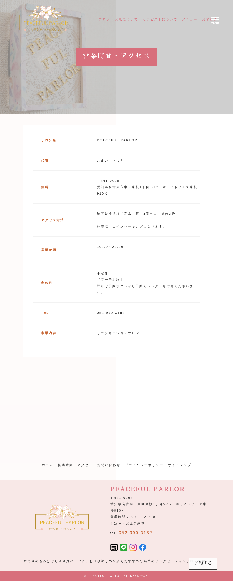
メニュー (190, 19)
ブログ (104, 19)
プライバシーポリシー (144, 465)
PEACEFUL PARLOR (105, 576)
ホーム (47, 465)
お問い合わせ (108, 465)
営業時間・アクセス (75, 465)
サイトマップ (179, 465)
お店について (126, 19)
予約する (203, 563)
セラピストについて (160, 19)
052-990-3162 (135, 532)
